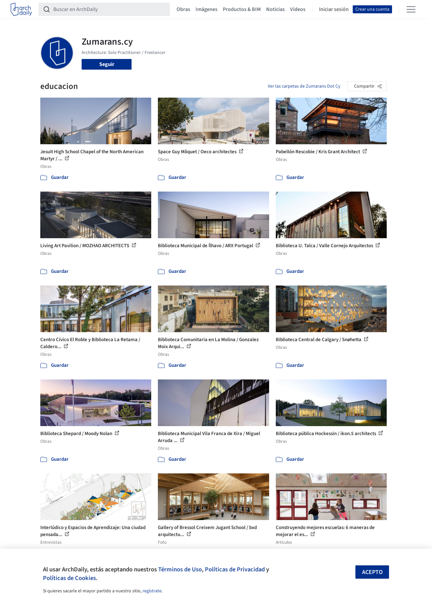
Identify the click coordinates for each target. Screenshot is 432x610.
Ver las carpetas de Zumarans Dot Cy (304, 86)
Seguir (106, 64)
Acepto (372, 572)
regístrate (152, 591)
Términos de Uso (180, 569)
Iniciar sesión (334, 9)
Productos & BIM (242, 9)
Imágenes (206, 9)
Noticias (275, 9)
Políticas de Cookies (69, 578)
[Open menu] (411, 9)
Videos (297, 9)
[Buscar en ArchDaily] (109, 9)
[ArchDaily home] (21, 9)
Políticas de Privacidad (235, 569)
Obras (183, 9)
